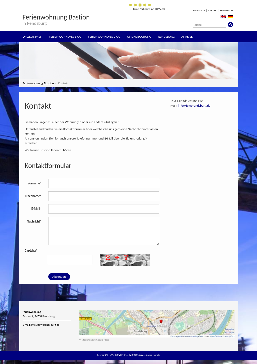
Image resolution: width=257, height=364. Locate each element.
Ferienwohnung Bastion (56, 19)
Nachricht (34, 221)
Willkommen (32, 37)
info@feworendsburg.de (194, 106)
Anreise (187, 37)
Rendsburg (166, 37)
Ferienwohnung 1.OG (65, 37)
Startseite (199, 10)
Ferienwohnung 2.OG (104, 37)
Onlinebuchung (139, 37)
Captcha (31, 251)
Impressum (227, 10)
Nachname (33, 196)
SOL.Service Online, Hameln (147, 354)
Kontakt (212, 10)
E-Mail (36, 209)
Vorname (35, 183)
